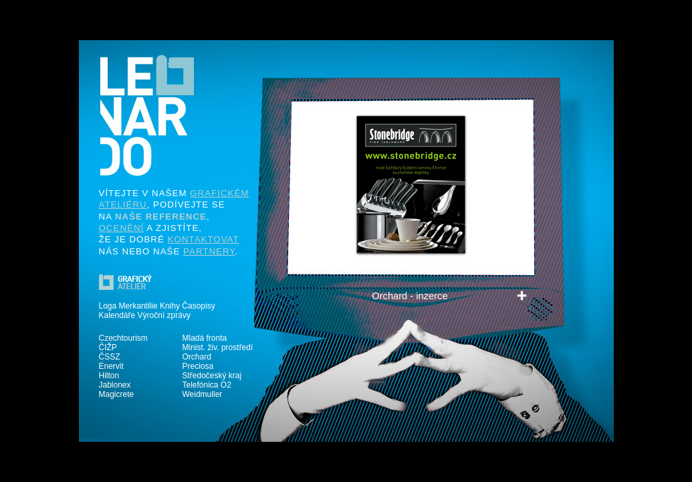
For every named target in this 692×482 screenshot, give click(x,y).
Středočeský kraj (212, 375)
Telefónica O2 (207, 385)
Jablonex (115, 385)
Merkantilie (138, 306)
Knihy (170, 306)
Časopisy (198, 306)
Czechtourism (123, 338)
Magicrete (116, 394)
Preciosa (198, 366)
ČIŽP (108, 347)
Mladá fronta (205, 338)
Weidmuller (203, 394)
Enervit (111, 366)
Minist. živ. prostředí (218, 347)
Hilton (109, 375)
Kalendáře (117, 315)
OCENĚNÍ (121, 228)
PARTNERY (209, 251)
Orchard (197, 357)
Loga (108, 306)
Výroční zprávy (164, 315)
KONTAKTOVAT (203, 239)
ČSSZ (109, 357)
